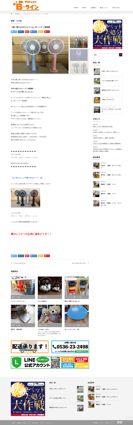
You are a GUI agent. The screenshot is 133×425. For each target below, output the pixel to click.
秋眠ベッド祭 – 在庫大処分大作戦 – (103, 126)
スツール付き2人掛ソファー (110, 80)
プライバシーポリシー (45, 422)
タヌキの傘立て (42, 301)
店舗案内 (93, 7)
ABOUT (84, 7)
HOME (76, 7)
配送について (104, 7)
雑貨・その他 (16, 21)
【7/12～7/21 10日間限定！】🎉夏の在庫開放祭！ (107, 143)
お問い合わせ (116, 7)
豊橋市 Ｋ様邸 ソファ (108, 184)
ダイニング (69, 297)
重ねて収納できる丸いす (72, 301)
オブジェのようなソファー (79, 263)
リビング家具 (105, 107)
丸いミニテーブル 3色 (72, 329)
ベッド (103, 69)
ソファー (104, 78)
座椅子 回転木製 (16, 329)
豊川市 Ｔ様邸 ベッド (108, 193)
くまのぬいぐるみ (43, 329)
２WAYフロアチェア (108, 99)
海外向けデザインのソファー (110, 90)
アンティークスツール (20, 263)
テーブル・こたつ (71, 325)
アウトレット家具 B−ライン (107, 422)
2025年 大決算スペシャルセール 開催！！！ (106, 132)
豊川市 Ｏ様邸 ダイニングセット (107, 397)
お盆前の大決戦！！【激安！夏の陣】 (104, 138)
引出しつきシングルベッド (110, 71)
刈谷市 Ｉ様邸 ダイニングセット (107, 389)
